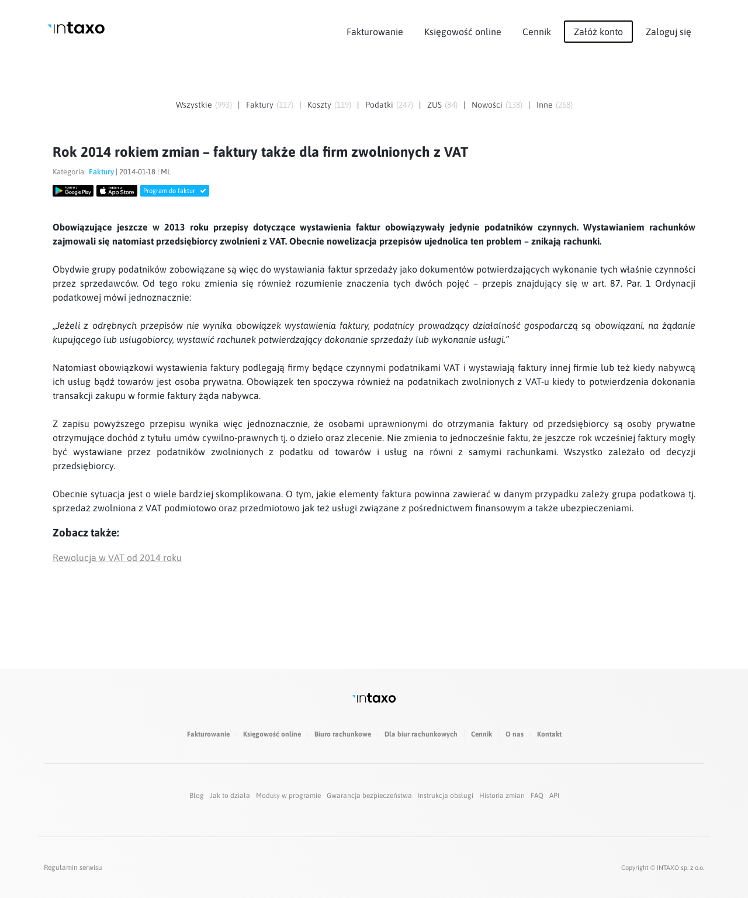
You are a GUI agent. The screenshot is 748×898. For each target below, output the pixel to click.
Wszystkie (194, 104)
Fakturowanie (375, 31)
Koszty (319, 104)
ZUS (434, 104)
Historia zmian (502, 796)
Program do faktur (174, 190)
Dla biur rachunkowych (421, 734)
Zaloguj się (668, 31)
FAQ (537, 796)
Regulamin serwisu (73, 867)
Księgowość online (462, 31)
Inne (544, 104)
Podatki (379, 104)
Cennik (536, 31)
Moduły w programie (288, 796)
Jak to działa (230, 796)
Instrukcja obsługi (445, 796)
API (554, 796)
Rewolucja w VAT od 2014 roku (117, 557)
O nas (514, 734)
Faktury (259, 104)
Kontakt (549, 734)
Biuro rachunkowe (342, 734)
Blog (196, 796)
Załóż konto (598, 31)
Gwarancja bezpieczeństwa (369, 796)
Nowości (487, 104)
